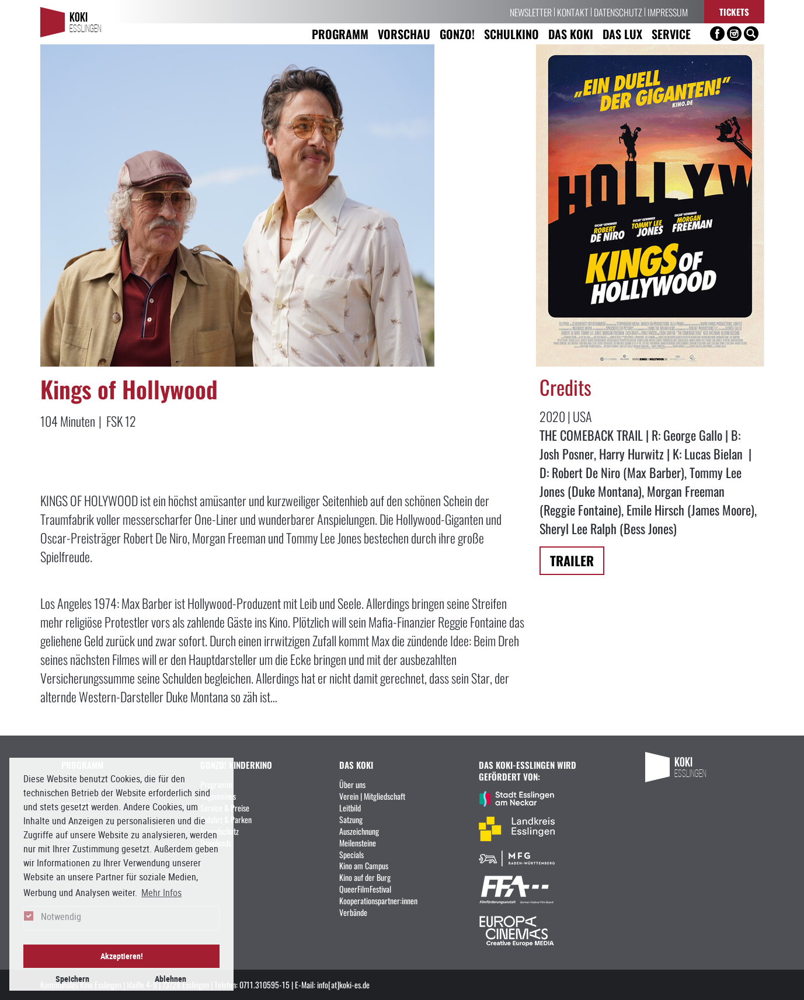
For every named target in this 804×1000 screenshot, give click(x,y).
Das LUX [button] (622, 33)
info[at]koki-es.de (343, 984)
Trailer (572, 560)
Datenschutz (618, 11)
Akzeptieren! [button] (121, 955)
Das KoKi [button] (570, 33)
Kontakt (573, 11)
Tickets (734, 11)
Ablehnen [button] (170, 978)
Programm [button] (340, 33)
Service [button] (671, 33)
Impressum (668, 11)
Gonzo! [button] (457, 33)
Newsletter (531, 11)
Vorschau (404, 33)
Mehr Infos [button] (161, 892)
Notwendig (61, 916)
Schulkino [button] (511, 33)
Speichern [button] (72, 978)
